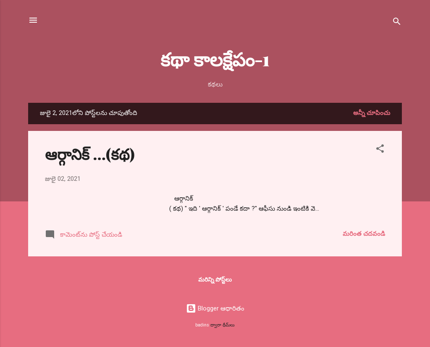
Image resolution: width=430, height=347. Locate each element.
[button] (380, 150)
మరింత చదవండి (364, 233)
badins (202, 325)
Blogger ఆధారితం (215, 308)
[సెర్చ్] (397, 23)
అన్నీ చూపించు (371, 113)
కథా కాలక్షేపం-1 (215, 58)
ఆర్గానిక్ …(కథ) (90, 153)
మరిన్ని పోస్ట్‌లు (215, 279)
